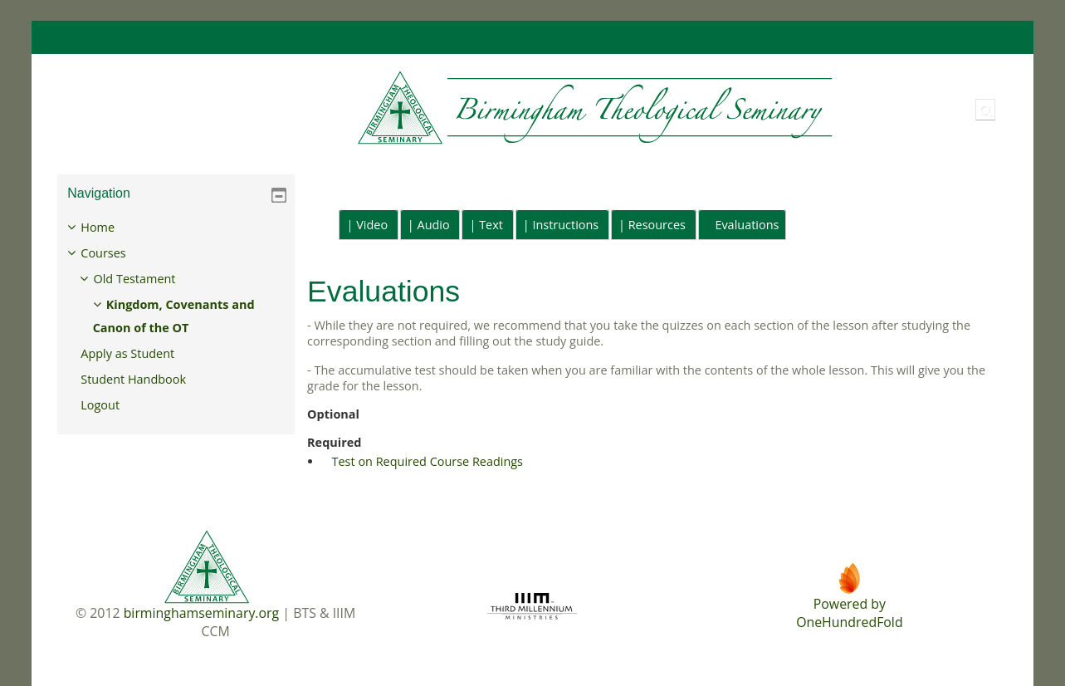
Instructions (565, 225)
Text (491, 225)
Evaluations (747, 225)
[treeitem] (175, 316)
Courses (115, 253)
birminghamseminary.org (202, 613)
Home (110, 227)
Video (372, 225)
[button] (985, 109)
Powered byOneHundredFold (849, 613)
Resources (657, 225)
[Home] (447, 108)
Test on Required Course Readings (427, 461)
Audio (434, 225)
